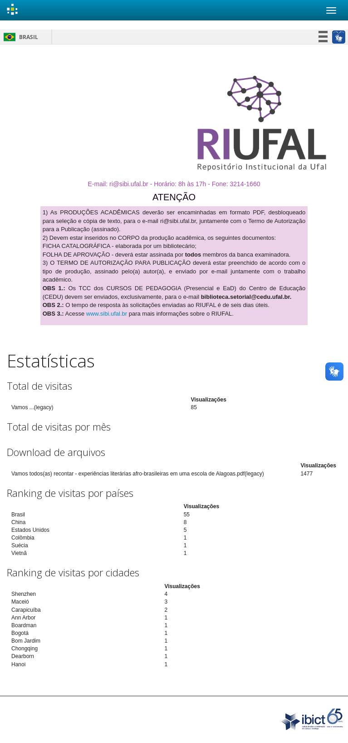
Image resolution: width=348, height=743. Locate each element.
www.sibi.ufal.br (106, 313)
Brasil (19, 37)
